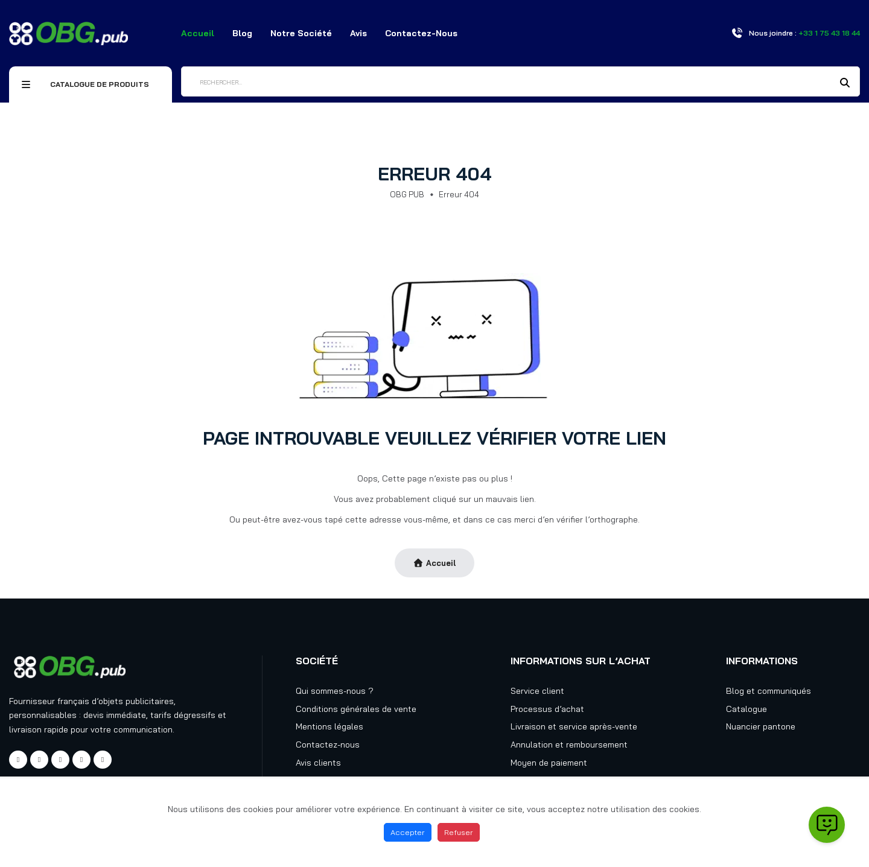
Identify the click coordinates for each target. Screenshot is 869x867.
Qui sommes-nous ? (335, 690)
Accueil (197, 33)
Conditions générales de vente (356, 708)
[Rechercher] (520, 81)
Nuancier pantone (760, 726)
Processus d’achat (547, 708)
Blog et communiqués (768, 690)
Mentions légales (329, 726)
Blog (242, 33)
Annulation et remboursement (569, 744)
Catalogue (746, 708)
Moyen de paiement (549, 762)
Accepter (407, 832)
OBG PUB (407, 194)
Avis (358, 33)
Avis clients (318, 762)
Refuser (458, 832)
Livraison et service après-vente (574, 726)
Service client (537, 690)
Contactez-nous (421, 33)
